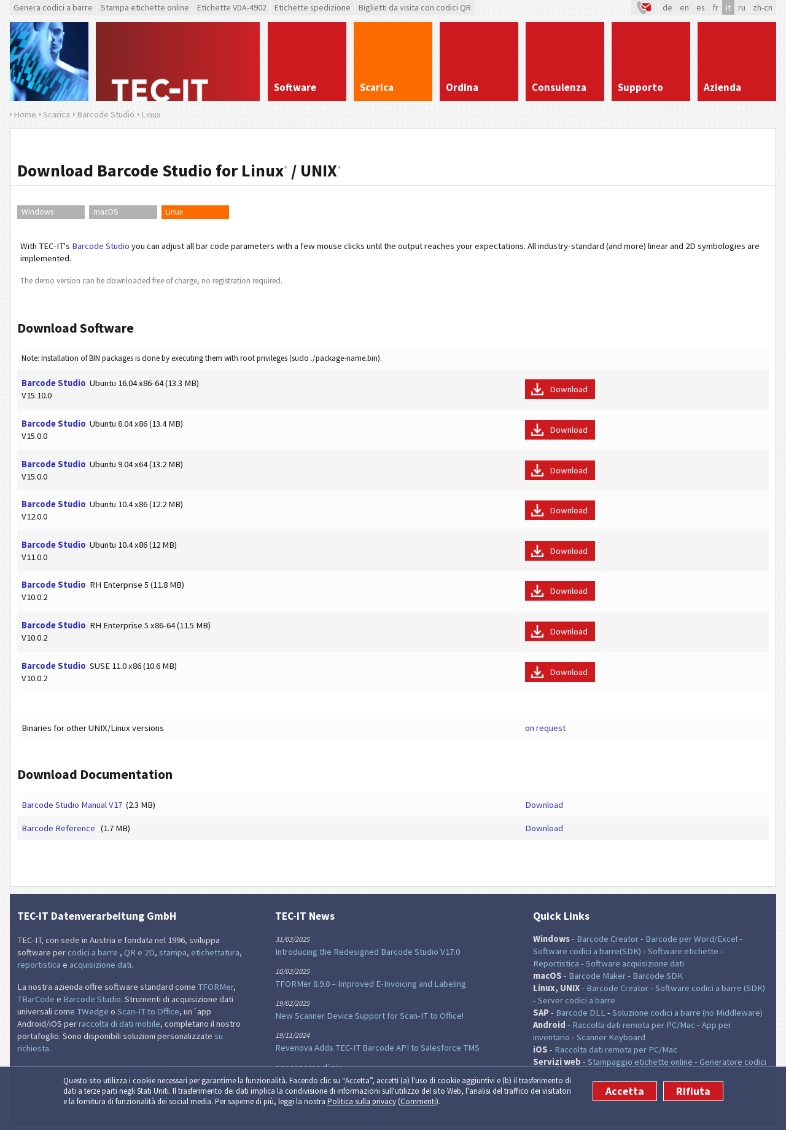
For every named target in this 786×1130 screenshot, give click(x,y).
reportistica (39, 964)
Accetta (624, 1091)
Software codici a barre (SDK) (710, 988)
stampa (173, 952)
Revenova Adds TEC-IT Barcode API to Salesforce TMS (377, 1047)
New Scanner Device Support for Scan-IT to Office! (369, 1015)
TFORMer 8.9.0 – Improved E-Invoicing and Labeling (370, 983)
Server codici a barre (576, 1000)
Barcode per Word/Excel (691, 938)
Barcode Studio (101, 245)
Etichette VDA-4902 (232, 7)
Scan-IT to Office (148, 1011)
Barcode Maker (597, 975)
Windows (37, 212)
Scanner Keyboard (611, 1037)
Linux (174, 212)
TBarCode (36, 999)
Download (569, 389)
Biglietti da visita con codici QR (415, 7)
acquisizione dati (100, 964)
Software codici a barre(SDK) (587, 951)
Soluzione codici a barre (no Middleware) (687, 1012)
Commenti (418, 1101)
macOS (108, 212)
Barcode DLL (580, 1012)
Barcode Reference (59, 828)
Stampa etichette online (145, 7)
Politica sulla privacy (361, 1101)
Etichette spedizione (312, 7)
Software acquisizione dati (635, 963)
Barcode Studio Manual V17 (71, 804)
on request (545, 727)
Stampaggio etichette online (640, 1061)
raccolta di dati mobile (119, 1023)
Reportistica (556, 963)
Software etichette (683, 951)
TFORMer (215, 986)
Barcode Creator (608, 938)
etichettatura (215, 952)
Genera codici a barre (53, 7)
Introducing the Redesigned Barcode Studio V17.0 (367, 951)
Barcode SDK (657, 975)
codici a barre (94, 952)
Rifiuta (693, 1091)
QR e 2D (139, 952)
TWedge (93, 1011)
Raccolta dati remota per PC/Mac (633, 1024)
